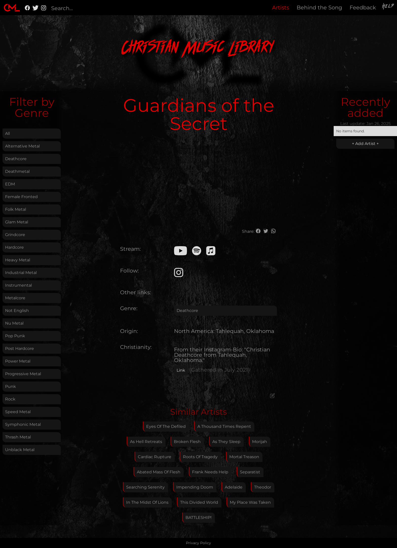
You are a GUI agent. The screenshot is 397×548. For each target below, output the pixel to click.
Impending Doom (194, 487)
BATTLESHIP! (198, 517)
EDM (10, 184)
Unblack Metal (19, 449)
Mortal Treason (244, 456)
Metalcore (15, 298)
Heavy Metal (17, 260)
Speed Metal (18, 411)
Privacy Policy (198, 543)
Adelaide (233, 487)
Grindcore (15, 234)
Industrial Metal (21, 272)
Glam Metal (16, 222)
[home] (12, 7)
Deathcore (16, 158)
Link (181, 370)
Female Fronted (21, 196)
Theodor (262, 487)
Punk (10, 386)
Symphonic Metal (23, 424)
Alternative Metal (22, 146)
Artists (280, 7)
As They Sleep (226, 441)
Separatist (250, 472)
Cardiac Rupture (154, 456)
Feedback (363, 7)
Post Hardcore (19, 348)
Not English (17, 310)
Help (388, 7)
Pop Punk (15, 335)
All (7, 133)
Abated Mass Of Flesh (158, 472)
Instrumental (18, 285)
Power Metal (17, 361)
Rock (10, 399)
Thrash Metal (18, 437)
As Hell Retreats (146, 441)
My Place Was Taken (250, 502)
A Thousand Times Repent (224, 426)
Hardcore (14, 247)
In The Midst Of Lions (147, 502)
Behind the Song (319, 7)
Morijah (259, 441)
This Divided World (199, 502)
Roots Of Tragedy (200, 456)
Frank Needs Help (210, 472)
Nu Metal (14, 323)
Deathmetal (17, 171)
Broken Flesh (187, 441)
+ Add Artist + (365, 143)
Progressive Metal (23, 373)
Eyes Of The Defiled (166, 426)
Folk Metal (15, 209)
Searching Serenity (145, 487)
